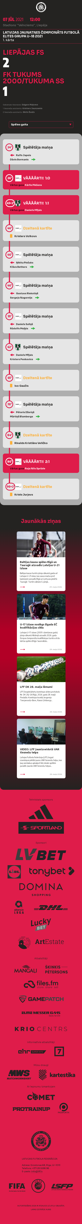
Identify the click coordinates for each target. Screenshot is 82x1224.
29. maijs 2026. (41, 587)
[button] (41, 124)
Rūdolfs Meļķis (19, 328)
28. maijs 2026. (41, 712)
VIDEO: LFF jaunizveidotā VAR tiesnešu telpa (39, 751)
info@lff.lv (37, 1171)
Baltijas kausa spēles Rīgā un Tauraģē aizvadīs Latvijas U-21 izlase (39, 565)
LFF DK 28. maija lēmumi (36, 686)
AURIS (48, 1209)
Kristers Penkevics (21, 359)
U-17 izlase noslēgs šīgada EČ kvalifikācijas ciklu (38, 626)
